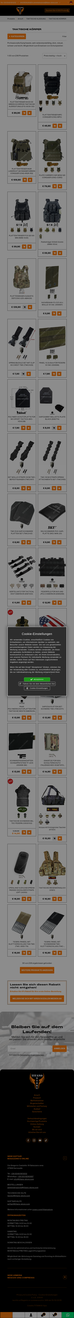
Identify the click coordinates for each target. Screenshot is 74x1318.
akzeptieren (37, 679)
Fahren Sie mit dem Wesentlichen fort (37, 684)
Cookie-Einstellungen (37, 688)
